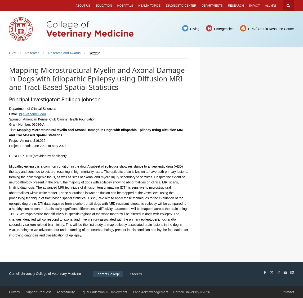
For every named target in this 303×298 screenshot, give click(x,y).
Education (103, 5)
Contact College (107, 274)
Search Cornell (288, 5)
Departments (212, 5)
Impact (254, 5)
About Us (83, 5)
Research (236, 5)
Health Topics (149, 5)
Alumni (270, 5)
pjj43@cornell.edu (32, 114)
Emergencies (223, 29)
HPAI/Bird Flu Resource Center (271, 29)
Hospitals (125, 5)
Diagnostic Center (181, 5)
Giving (195, 29)
